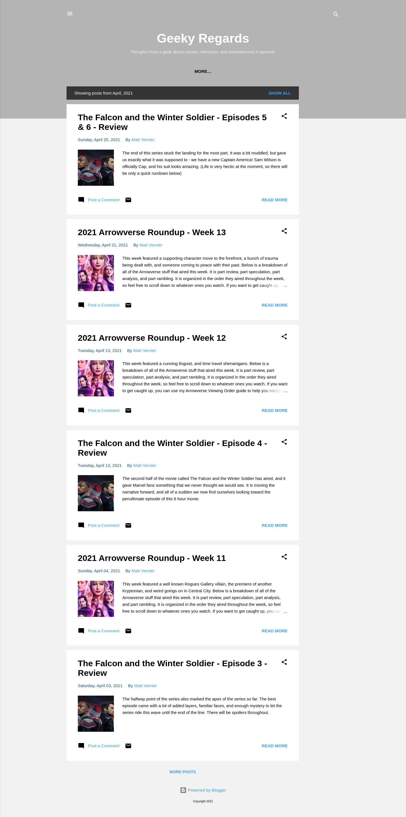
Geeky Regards (203, 38)
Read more (275, 200)
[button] (284, 118)
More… (323, 71)
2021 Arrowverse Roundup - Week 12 (152, 339)
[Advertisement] (321, 172)
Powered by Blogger (203, 791)
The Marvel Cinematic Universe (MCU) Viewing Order (243, 71)
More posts (182, 773)
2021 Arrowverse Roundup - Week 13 (152, 233)
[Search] (336, 15)
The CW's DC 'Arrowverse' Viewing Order (122, 71)
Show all (280, 94)
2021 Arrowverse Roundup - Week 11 (152, 559)
